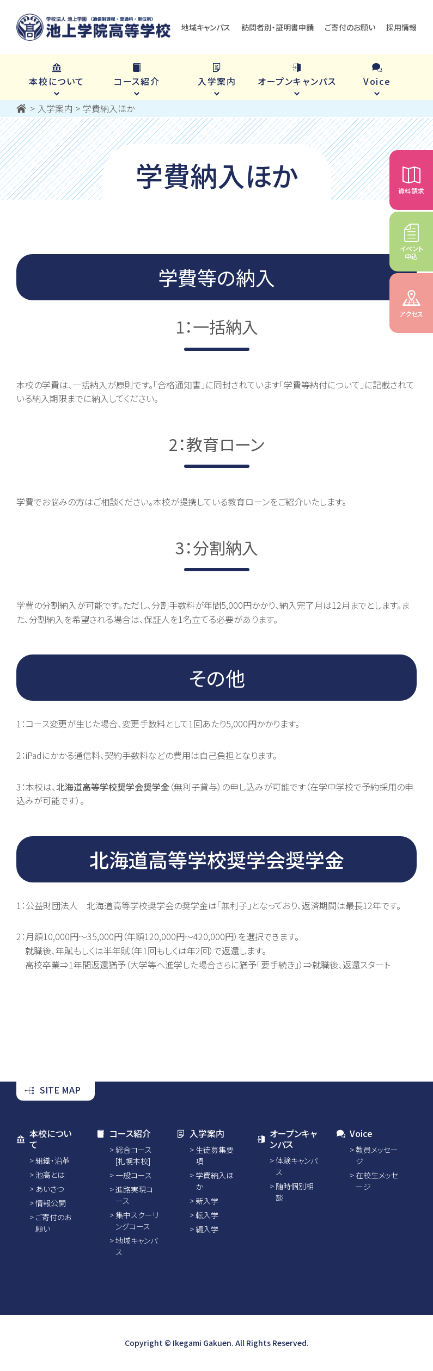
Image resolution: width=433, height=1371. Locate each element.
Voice (355, 1133)
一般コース (133, 1175)
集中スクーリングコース (136, 1220)
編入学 (207, 1229)
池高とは (50, 1174)
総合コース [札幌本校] (133, 1155)
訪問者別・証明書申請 (277, 27)
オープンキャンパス (287, 1139)
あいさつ (49, 1188)
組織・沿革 (52, 1160)
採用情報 (401, 27)
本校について (43, 1139)
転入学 (207, 1214)
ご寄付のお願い (350, 27)
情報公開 (50, 1202)
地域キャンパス (205, 27)
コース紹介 (123, 1133)
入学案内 (200, 1133)
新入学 (207, 1200)
